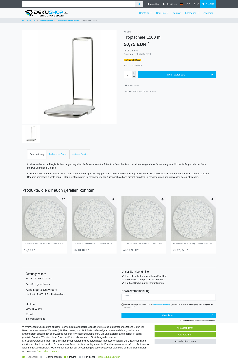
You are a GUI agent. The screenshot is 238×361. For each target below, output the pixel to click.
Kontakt (176, 13)
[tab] (36, 154)
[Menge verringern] (134, 76)
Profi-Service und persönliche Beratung (145, 279)
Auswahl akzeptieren (185, 341)
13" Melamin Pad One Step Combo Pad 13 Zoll (192, 243)
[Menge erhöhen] (134, 73)
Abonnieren (187, 315)
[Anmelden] (153, 4)
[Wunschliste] (196, 4)
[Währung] (188, 4)
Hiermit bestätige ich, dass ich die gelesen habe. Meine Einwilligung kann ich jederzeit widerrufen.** (168, 305)
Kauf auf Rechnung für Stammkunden (144, 283)
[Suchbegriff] (78, 4)
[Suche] (139, 4)
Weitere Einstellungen (109, 357)
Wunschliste (132, 85)
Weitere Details (80, 154)
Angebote (208, 13)
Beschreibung (37, 154)
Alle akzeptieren (185, 328)
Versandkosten (149, 91)
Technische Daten (58, 154)
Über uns (161, 13)
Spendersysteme (46, 20)
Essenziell (33, 357)
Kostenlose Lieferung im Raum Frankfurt (145, 276)
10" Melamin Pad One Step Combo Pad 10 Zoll (43, 243)
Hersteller (144, 13)
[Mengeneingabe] (128, 74)
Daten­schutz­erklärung (48, 351)
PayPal (73, 357)
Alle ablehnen (185, 334)
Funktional (89, 357)
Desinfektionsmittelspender (67, 20)
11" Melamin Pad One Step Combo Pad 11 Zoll (93, 243)
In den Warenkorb (190, 74)
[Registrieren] (169, 4)
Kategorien (190, 13)
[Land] (181, 4)
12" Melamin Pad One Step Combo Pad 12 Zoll (142, 243)
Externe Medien (53, 357)
